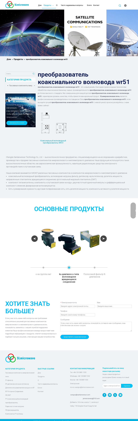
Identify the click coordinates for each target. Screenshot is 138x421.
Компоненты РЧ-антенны (14, 414)
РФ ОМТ (8, 395)
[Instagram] (120, 395)
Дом (39, 373)
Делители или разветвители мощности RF (20, 388)
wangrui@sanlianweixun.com (80, 395)
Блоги (40, 388)
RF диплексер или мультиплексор (17, 384)
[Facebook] (104, 395)
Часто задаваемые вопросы (48, 384)
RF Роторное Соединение (14, 391)
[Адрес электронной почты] (111, 386)
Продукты (41, 376)
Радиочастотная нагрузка (14, 406)
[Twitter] (115, 395)
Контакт (41, 391)
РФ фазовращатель (12, 410)
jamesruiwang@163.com (91, 398)
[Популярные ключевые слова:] (120, 6)
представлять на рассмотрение (75, 337)
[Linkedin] (110, 395)
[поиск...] (18, 74)
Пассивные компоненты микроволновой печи (22, 86)
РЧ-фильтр (9, 380)
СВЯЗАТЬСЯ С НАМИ (17, 123)
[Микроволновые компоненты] (69, 33)
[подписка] (127, 386)
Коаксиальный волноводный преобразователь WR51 (53, 142)
